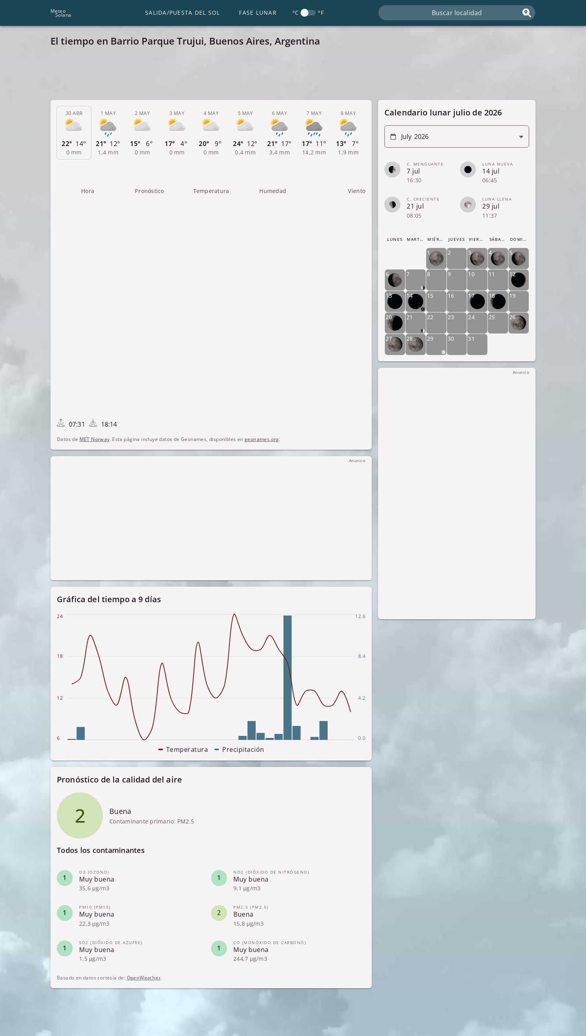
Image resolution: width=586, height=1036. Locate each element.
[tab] (74, 133)
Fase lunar (258, 12)
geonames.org (261, 439)
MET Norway (95, 439)
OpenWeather (144, 977)
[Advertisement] (289, 76)
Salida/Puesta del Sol (182, 12)
